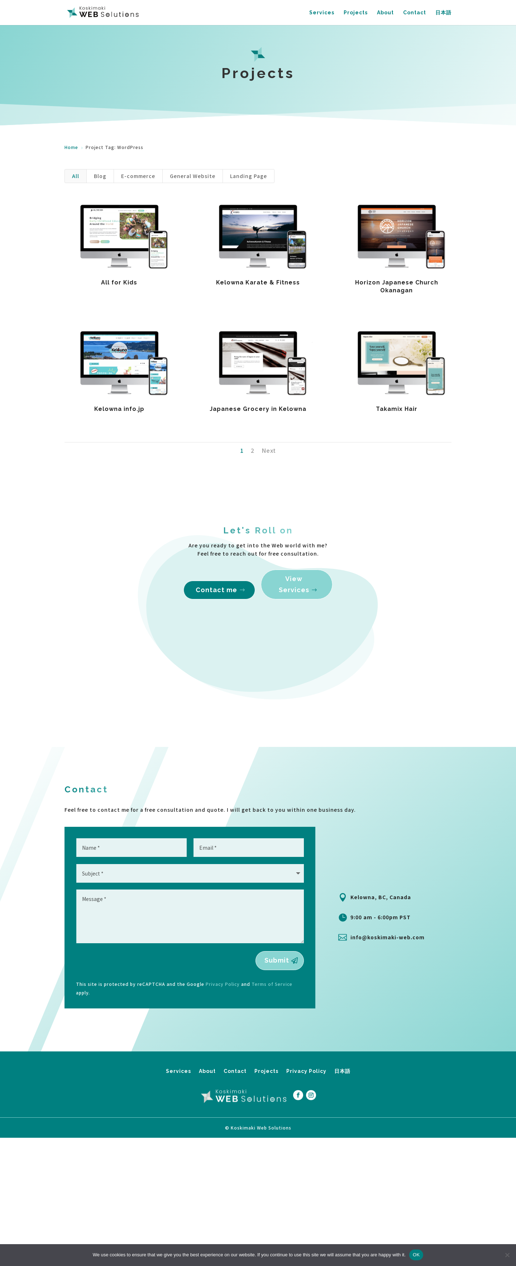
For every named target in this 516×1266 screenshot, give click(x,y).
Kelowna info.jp (119, 409)
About (385, 12)
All (75, 175)
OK (416, 1254)
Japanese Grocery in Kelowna (258, 409)
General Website (192, 175)
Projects (356, 12)
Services (321, 12)
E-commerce (138, 175)
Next (269, 450)
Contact (414, 12)
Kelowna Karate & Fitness (258, 282)
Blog (100, 175)
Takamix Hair (396, 409)
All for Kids (119, 282)
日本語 (443, 12)
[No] (507, 1254)
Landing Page (248, 175)
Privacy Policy (306, 1126)
